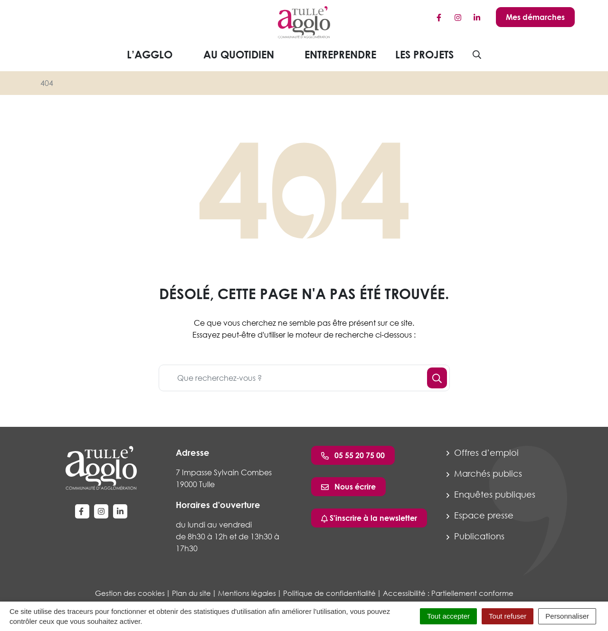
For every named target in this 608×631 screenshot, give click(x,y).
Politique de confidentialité (329, 593)
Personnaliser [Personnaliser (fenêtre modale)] (567, 616)
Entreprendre (340, 54)
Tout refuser (507, 616)
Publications (475, 536)
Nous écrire (348, 486)
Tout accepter (448, 616)
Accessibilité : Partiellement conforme (448, 593)
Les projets (424, 54)
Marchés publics (484, 473)
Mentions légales (247, 593)
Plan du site (191, 593)
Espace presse (479, 515)
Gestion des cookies (130, 593)
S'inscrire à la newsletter (369, 518)
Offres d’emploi (482, 452)
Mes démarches (535, 17)
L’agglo (157, 54)
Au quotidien (246, 54)
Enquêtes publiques (490, 494)
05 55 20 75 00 (353, 455)
